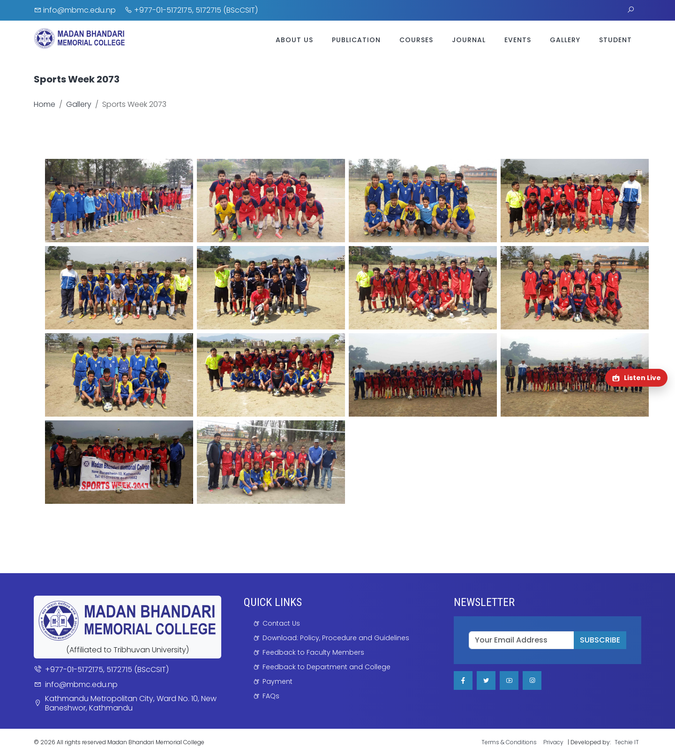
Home (44, 104)
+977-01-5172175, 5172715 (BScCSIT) (191, 10)
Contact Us (281, 623)
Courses (416, 40)
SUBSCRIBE (600, 640)
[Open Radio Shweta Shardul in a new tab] (636, 378)
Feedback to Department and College (326, 667)
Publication (356, 40)
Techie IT (627, 742)
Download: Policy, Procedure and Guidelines (335, 638)
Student (615, 40)
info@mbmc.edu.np (75, 10)
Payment (277, 681)
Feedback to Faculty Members (313, 652)
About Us (294, 40)
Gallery (565, 40)
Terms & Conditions (509, 742)
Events (517, 40)
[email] (521, 640)
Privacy (553, 742)
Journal (469, 40)
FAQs (270, 696)
